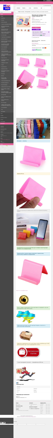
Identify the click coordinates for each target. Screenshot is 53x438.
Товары (2, 16)
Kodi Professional (4, 22)
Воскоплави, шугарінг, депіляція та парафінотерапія (6, 92)
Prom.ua (31, 415)
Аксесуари (3, 73)
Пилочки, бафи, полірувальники (4, 78)
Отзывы (2, 115)
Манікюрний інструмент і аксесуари (5, 71)
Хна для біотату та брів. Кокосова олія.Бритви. (5, 44)
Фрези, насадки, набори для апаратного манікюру (6, 32)
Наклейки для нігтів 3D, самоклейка (5, 60)
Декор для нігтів (4, 48)
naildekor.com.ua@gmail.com (5, 139)
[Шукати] (12, 12)
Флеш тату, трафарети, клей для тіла (6, 97)
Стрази (2, 64)
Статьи (2, 119)
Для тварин (3, 111)
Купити (36, 27)
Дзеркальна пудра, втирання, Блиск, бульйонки (6, 41)
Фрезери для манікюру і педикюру (5, 27)
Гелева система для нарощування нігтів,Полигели (6, 51)
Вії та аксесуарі (3, 102)
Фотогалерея (3, 121)
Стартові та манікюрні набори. (6, 24)
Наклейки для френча (4, 82)
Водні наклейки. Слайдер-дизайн (5, 89)
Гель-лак (2, 20)
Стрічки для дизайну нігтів (5, 80)
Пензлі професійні (4, 46)
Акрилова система (4, 68)
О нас (1, 113)
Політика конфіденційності (32, 416)
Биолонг (2, 75)
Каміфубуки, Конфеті (4, 62)
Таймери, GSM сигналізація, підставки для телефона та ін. (6, 105)
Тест (2, 109)
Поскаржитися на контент (24, 416)
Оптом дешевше (4, 107)
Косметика (3, 18)
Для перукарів (3, 94)
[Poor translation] (3, 423)
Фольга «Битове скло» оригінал (5, 100)
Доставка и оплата (4, 117)
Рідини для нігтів (4, 57)
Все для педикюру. (4, 84)
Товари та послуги (21, 11)
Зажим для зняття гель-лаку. (6, 86)
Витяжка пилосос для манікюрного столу (4, 30)
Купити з (36, 29)
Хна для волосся (4, 66)
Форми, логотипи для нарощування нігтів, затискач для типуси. (6, 54)
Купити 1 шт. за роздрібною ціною (22, 290)
